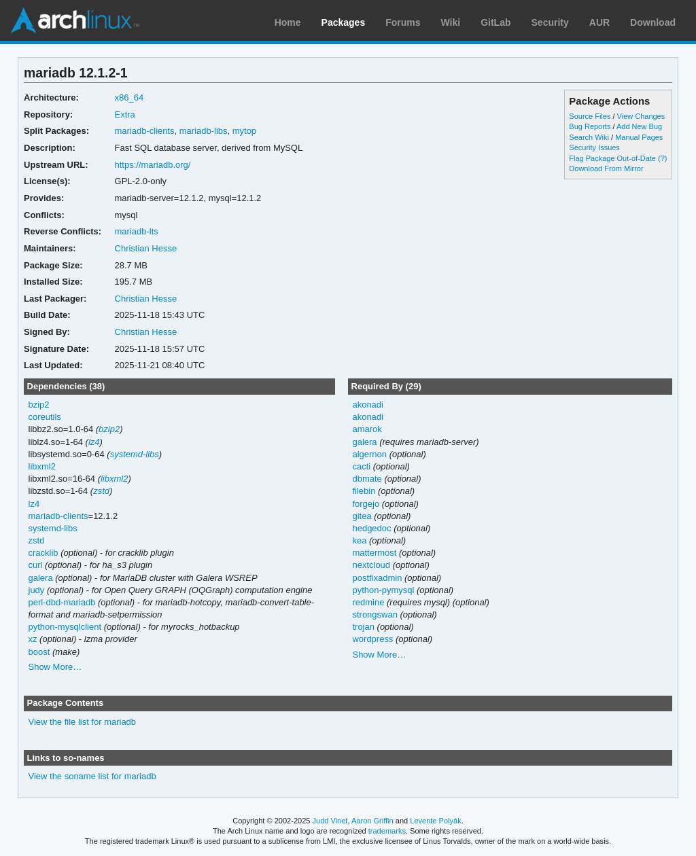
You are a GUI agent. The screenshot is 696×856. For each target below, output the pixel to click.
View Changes (641, 116)
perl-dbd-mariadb (62, 602)
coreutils (45, 417)
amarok (366, 429)
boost (39, 652)
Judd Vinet (330, 821)
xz (33, 639)
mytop (244, 131)
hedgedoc (371, 528)
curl (36, 565)
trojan (363, 627)
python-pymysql (383, 590)
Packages (343, 22)
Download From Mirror (606, 168)
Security (550, 22)
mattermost (374, 553)
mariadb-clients (145, 131)
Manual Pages (639, 137)
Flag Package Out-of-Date (612, 158)
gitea (361, 516)
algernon (369, 454)
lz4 (94, 442)
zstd (101, 491)
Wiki (451, 22)
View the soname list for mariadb (92, 776)
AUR (599, 22)
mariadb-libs (203, 131)
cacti (361, 466)
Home (288, 22)
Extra (125, 114)
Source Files (589, 116)
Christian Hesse (146, 248)
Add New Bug (639, 126)
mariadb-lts (136, 231)
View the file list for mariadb (83, 722)
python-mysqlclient (65, 627)
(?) (662, 158)
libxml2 (42, 466)
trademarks (387, 831)
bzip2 (39, 404)
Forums (402, 22)
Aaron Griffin (372, 821)
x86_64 (129, 97)
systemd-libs (134, 454)
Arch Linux (74, 20)
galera (41, 578)
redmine (368, 602)
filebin (363, 491)
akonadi (367, 404)
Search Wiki (589, 137)
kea (359, 540)
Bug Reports (589, 126)
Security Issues (594, 147)
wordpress (372, 639)
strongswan (374, 614)
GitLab (495, 22)
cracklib (43, 553)
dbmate (366, 479)
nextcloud (371, 565)
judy (37, 590)
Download (653, 22)
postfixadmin (377, 578)
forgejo (365, 504)
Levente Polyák (435, 821)
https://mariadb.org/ (153, 165)
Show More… (55, 667)
